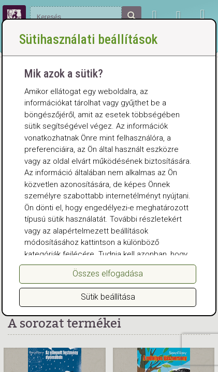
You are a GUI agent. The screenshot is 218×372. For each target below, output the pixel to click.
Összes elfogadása (107, 273)
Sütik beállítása (108, 297)
